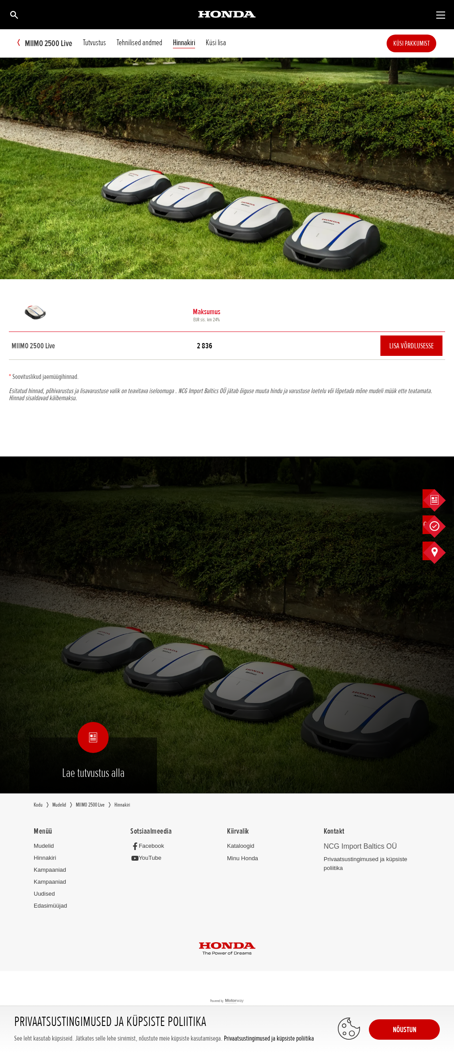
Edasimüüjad (50, 906)
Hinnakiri (45, 858)
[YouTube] (148, 858)
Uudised (44, 894)
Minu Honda (242, 858)
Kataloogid (240, 846)
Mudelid (44, 846)
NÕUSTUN (404, 1029)
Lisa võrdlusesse (411, 346)
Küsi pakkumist (425, 43)
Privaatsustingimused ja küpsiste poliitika (269, 1038)
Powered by (227, 1002)
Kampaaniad (50, 870)
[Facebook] (149, 846)
